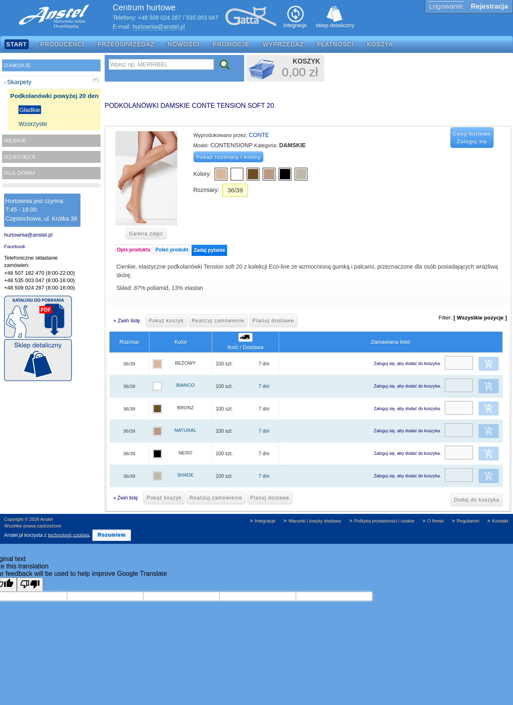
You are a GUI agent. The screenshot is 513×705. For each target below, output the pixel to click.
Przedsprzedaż (126, 44)
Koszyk (380, 44)
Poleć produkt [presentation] (172, 250)
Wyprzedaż (283, 44)
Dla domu (19, 173)
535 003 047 (202, 17)
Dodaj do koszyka (476, 500)
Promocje (231, 44)
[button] (489, 364)
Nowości (183, 44)
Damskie (17, 65)
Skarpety (19, 81)
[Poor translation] (30, 584)
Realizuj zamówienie (218, 321)
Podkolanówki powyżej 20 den (54, 95)
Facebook (14, 246)
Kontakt (500, 520)
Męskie (15, 140)
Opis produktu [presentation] (134, 250)
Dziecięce (20, 157)
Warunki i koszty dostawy (315, 520)
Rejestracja (489, 6)
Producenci (62, 44)
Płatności (335, 44)
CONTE (259, 135)
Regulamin (468, 520)
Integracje (265, 520)
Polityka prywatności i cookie (384, 520)
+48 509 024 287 (159, 17)
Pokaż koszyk (166, 321)
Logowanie (446, 6)
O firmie (435, 520)
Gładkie (29, 109)
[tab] (133, 250)
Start (16, 44)
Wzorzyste (32, 123)
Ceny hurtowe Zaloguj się (472, 137)
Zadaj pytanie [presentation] (209, 250)
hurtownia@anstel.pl (159, 26)
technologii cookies (68, 535)
